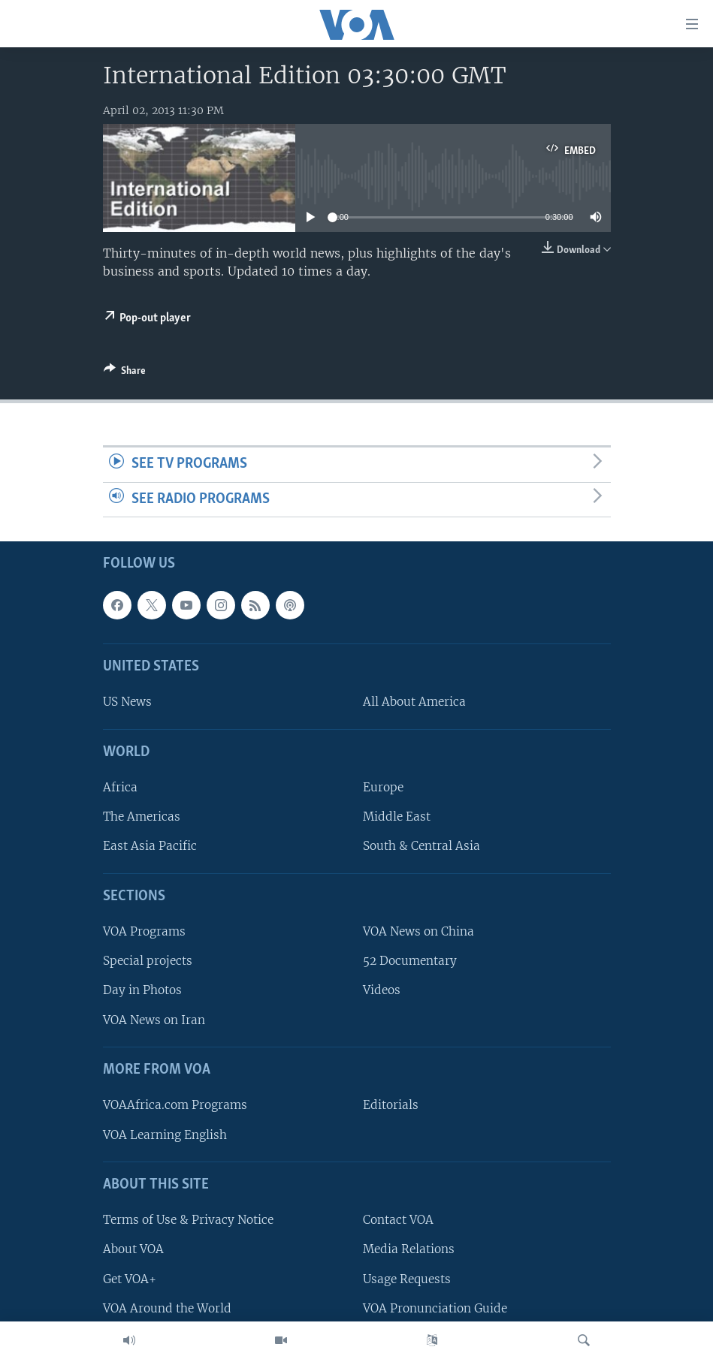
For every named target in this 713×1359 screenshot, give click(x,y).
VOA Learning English (165, 1135)
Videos (381, 991)
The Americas (141, 817)
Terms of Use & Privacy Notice (188, 1220)
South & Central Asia (421, 846)
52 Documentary (410, 961)
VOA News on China (418, 932)
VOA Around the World (167, 1308)
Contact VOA (398, 1220)
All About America (414, 702)
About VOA (133, 1250)
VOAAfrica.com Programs (175, 1105)
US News (127, 702)
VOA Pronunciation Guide (435, 1308)
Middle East (397, 817)
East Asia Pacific (150, 846)
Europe (383, 788)
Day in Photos (142, 991)
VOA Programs (144, 932)
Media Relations (409, 1250)
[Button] (125, 373)
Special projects (147, 961)
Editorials (390, 1105)
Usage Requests (407, 1279)
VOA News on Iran (154, 1020)
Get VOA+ (129, 1279)
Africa (120, 788)
